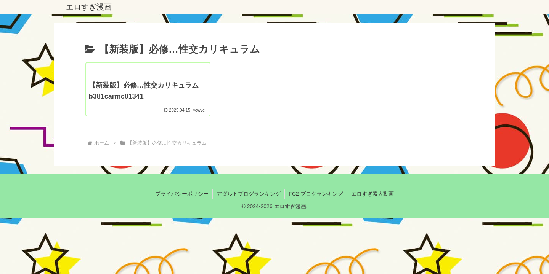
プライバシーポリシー (182, 194)
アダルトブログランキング (249, 194)
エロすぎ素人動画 (372, 194)
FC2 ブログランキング (316, 194)
